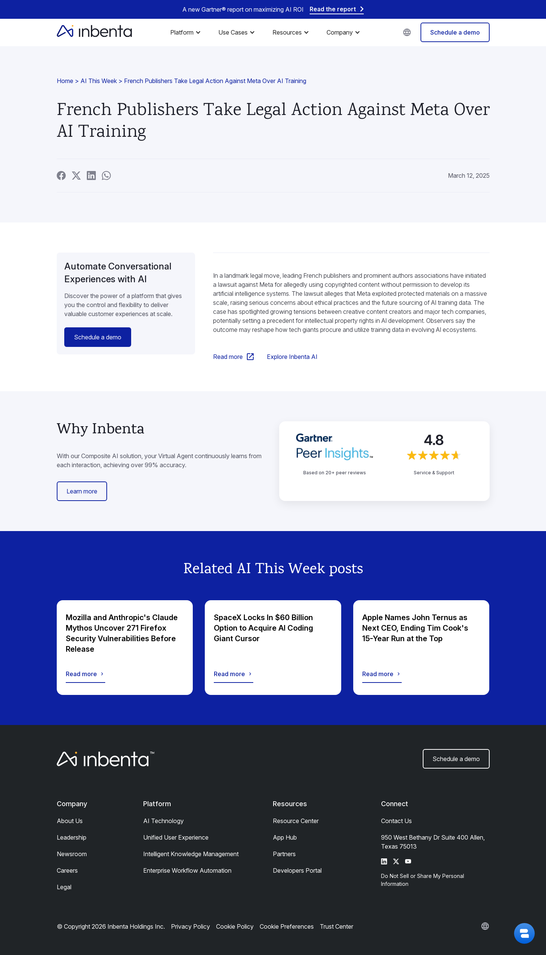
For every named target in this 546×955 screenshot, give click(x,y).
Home (65, 81)
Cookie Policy (235, 926)
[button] (187, 32)
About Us (70, 821)
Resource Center (296, 821)
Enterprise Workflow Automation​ (187, 870)
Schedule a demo (455, 32)
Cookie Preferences (287, 926)
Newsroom (72, 854)
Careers (67, 870)
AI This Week (98, 81)
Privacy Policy (190, 926)
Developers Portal (297, 870)
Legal (64, 887)
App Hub (285, 837)
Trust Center (336, 926)
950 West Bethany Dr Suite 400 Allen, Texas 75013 (433, 842)
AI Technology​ (163, 821)
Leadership (71, 837)
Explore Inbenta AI (292, 356)
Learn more (82, 491)
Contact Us (396, 821)
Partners (284, 854)
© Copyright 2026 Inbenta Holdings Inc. (111, 926)
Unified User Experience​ (176, 837)
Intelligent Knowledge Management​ (191, 854)
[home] (94, 32)
